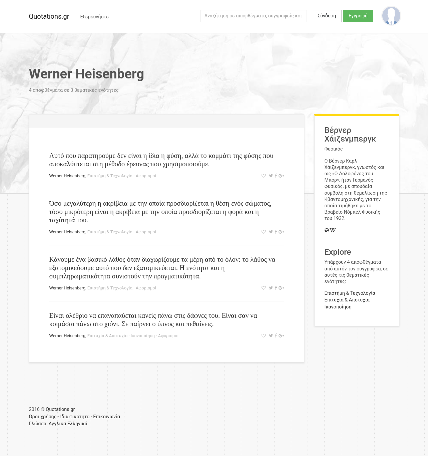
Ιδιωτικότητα (74, 417)
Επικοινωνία (106, 417)
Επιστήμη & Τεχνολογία (109, 175)
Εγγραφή (358, 16)
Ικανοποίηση (143, 335)
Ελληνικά (77, 424)
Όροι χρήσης (43, 417)
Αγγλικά (57, 424)
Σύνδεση (327, 16)
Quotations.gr (49, 16)
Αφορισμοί (146, 175)
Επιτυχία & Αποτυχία (107, 335)
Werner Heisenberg (67, 175)
